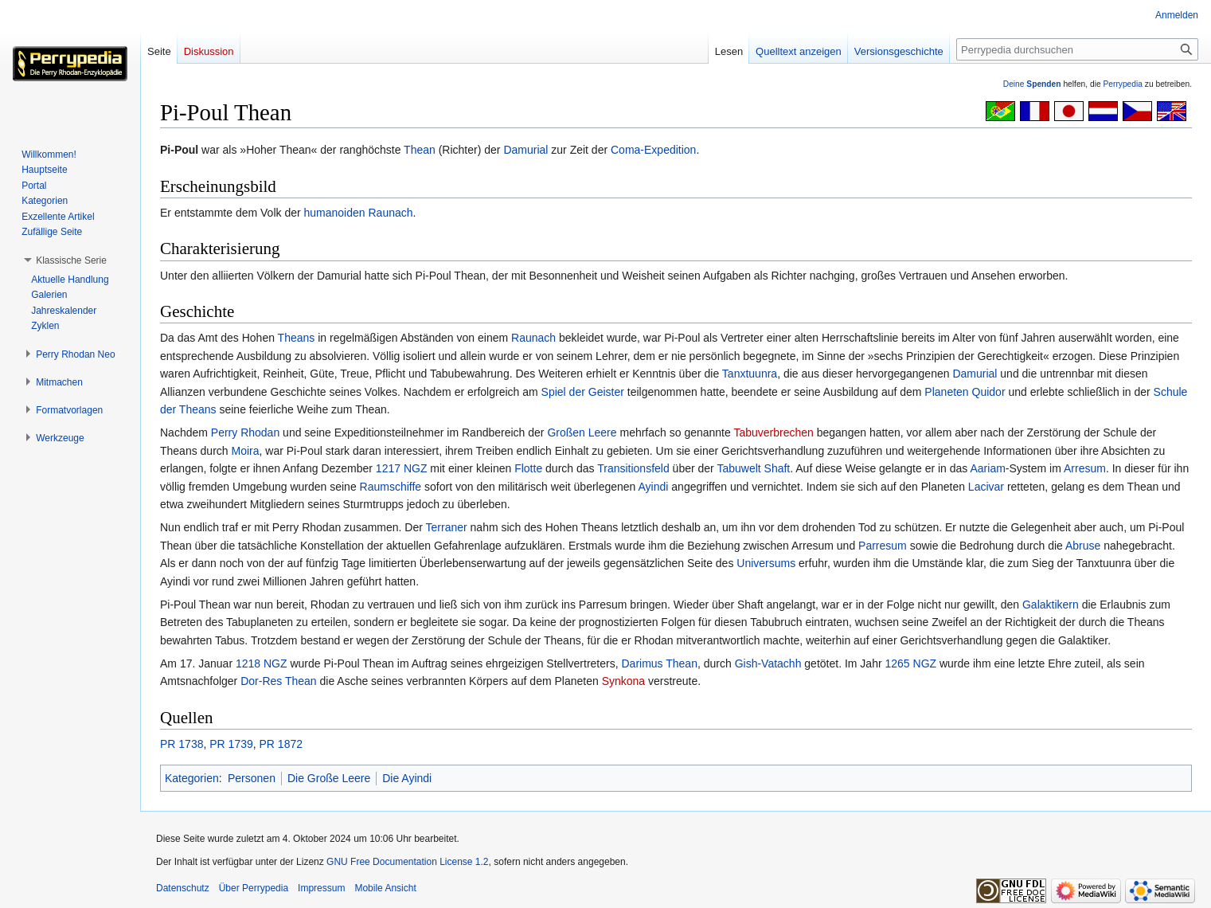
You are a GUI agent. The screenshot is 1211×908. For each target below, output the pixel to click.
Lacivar (986, 486)
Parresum (882, 545)
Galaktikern (1050, 604)
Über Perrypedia (253, 888)
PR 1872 (281, 744)
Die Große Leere (328, 778)
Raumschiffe (391, 486)
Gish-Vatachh (768, 663)
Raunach (390, 212)
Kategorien (192, 778)
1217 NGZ (402, 468)
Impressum (321, 888)
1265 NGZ (910, 663)
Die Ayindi (407, 778)
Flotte (528, 468)
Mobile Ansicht (385, 888)
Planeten (946, 392)
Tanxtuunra (749, 373)
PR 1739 (230, 744)
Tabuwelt (738, 468)
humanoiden (334, 212)
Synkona (623, 681)
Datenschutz (182, 888)
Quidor (989, 392)
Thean (420, 149)
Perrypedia (1123, 84)
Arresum (1085, 468)
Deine (1032, 84)
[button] (71, 260)
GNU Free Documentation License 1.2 (407, 861)
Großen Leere (581, 432)
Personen (251, 778)
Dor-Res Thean (278, 681)
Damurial (525, 149)
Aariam (988, 468)
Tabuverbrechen (773, 432)
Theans (296, 337)
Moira (246, 450)
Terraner (446, 527)
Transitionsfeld (633, 468)
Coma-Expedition (653, 149)
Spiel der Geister (582, 392)
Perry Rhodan (245, 432)
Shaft (777, 468)
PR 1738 (181, 744)
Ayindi (654, 486)
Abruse (1082, 545)
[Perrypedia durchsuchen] (1077, 49)
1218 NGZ (261, 663)
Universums (765, 563)
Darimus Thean (659, 663)
